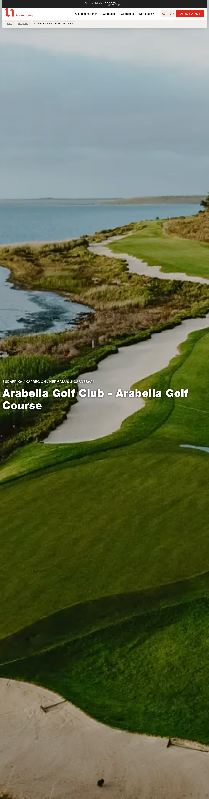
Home (9, 24)
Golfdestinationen (86, 14)
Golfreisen (145, 14)
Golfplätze (109, 14)
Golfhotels (127, 14)
